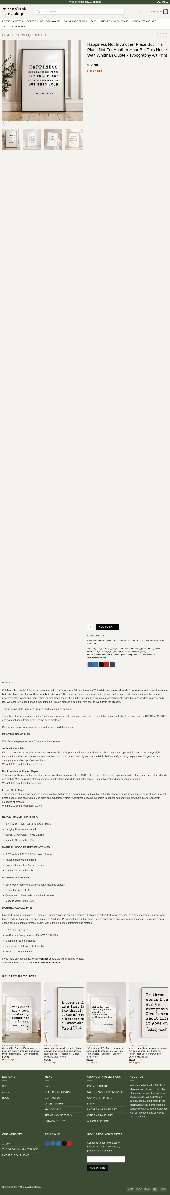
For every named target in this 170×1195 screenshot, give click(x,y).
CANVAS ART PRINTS (75, 21)
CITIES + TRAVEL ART (144, 21)
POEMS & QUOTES (12, 21)
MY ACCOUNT (53, 1109)
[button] (159, 11)
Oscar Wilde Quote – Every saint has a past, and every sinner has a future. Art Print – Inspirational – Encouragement (21, 1051)
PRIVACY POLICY (55, 1121)
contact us (45, 958)
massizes (126, 651)
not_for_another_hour (96, 655)
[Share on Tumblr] (112, 664)
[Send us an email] (64, 1143)
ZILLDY (6, 1143)
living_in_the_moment (111, 651)
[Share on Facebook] (90, 664)
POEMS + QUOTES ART (30, 35)
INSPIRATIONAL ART (107, 640)
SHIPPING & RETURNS (58, 1092)
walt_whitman (149, 655)
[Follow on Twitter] (58, 1143)
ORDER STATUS (54, 1103)
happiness (125, 648)
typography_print (134, 655)
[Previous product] (165, 35)
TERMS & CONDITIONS (58, 1115)
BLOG (5, 1097)
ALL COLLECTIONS (14, 26)
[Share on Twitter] (95, 664)
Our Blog (162, 2)
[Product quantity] (90, 627)
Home (6, 35)
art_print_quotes (99, 648)
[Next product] (159, 35)
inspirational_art (94, 651)
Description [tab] (9, 683)
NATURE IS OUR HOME (15, 1155)
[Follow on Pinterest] (69, 1143)
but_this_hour (114, 648)
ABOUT (6, 1092)
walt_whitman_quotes (96, 658)
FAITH (94, 21)
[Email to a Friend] (101, 664)
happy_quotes (154, 648)
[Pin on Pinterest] (106, 664)
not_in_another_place (116, 655)
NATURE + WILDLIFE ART (114, 21)
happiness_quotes (139, 648)
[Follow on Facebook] (47, 1143)
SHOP (5, 1086)
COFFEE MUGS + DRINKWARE (43, 21)
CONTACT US (53, 1097)
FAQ (47, 1086)
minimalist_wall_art (140, 651)
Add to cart (107, 627)
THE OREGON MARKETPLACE (20, 1149)
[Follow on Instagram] (53, 1143)
